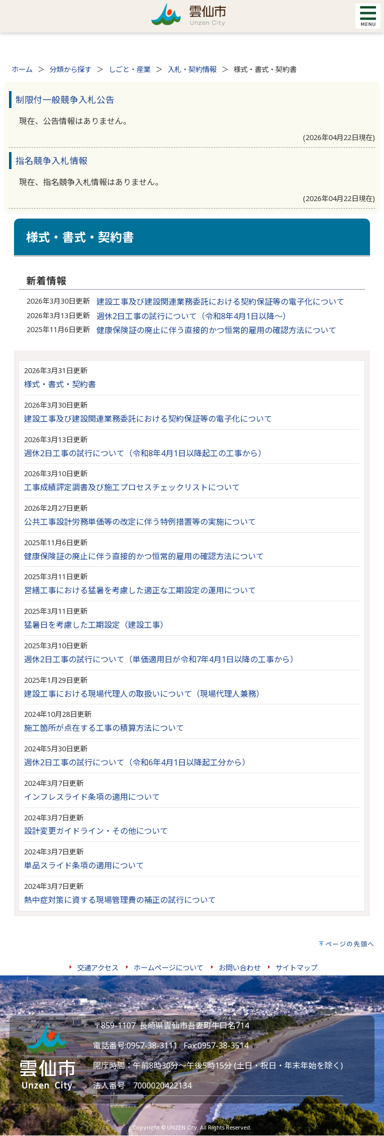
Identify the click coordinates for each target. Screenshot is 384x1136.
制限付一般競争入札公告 (65, 100)
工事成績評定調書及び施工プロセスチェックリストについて (132, 487)
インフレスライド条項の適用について (92, 796)
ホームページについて (169, 967)
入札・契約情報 (192, 69)
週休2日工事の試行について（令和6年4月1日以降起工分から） (137, 762)
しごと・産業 (129, 69)
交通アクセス (97, 967)
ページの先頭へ (350, 943)
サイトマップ (297, 967)
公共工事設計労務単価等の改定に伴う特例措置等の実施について (140, 521)
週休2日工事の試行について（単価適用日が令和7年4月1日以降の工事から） (161, 659)
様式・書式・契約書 (60, 384)
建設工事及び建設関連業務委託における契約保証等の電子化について (220, 301)
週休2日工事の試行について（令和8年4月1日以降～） (193, 316)
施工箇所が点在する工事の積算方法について (104, 727)
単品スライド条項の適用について (84, 865)
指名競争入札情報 (52, 161)
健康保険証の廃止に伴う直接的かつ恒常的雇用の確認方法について (216, 330)
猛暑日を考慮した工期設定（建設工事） (96, 624)
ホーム (22, 69)
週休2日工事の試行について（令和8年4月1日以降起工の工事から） (145, 453)
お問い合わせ (239, 967)
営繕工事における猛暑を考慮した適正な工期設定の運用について (140, 590)
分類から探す (71, 69)
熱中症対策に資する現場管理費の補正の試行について (120, 899)
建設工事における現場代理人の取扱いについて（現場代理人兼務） (144, 693)
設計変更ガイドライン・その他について (96, 830)
